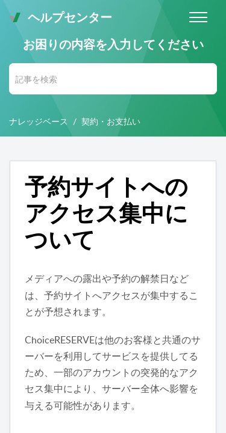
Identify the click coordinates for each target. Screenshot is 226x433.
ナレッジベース (38, 121)
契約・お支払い (110, 121)
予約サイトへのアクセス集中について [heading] (106, 212)
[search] (113, 78)
